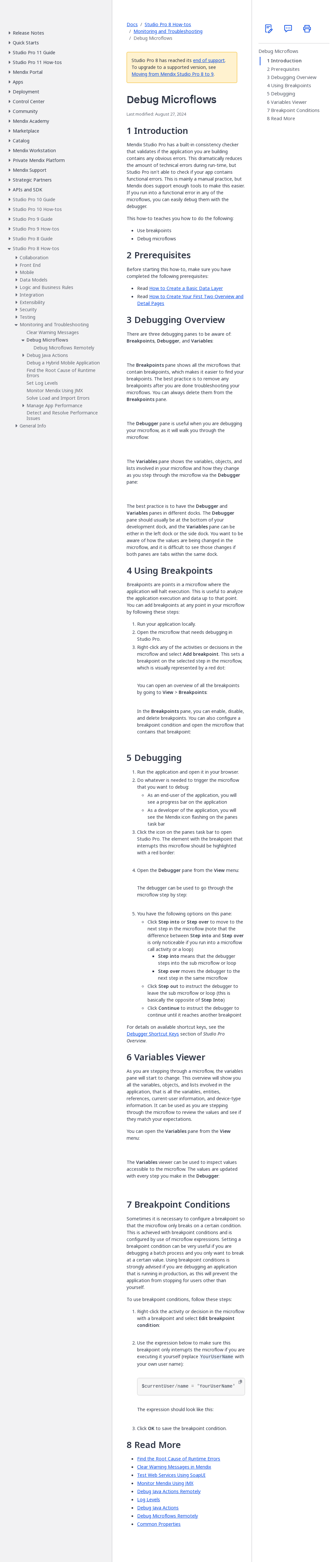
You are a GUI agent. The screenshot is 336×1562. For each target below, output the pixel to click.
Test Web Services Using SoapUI (171, 1475)
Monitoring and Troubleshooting (168, 31)
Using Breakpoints (291, 85)
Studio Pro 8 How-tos (168, 24)
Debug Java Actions (158, 1507)
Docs (132, 24)
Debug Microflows (278, 51)
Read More (283, 118)
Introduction (286, 60)
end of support (209, 60)
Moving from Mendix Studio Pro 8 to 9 (173, 74)
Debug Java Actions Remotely (169, 1491)
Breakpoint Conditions (295, 110)
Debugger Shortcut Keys (153, 1033)
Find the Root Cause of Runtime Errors (178, 1458)
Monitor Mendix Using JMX (165, 1483)
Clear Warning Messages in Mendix (174, 1466)
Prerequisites (285, 69)
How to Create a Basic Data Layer (186, 288)
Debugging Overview (293, 77)
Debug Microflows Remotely (167, 1515)
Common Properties (159, 1524)
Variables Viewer (289, 102)
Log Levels (148, 1499)
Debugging (283, 93)
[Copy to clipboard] (240, 1382)
